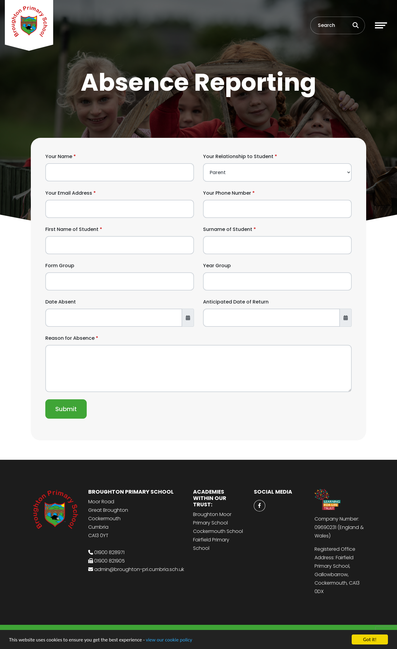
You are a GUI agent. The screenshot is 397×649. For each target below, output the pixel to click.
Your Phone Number (227, 193)
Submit (66, 409)
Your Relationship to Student (238, 156)
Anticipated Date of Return (236, 301)
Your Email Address (68, 193)
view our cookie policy (169, 640)
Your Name (58, 156)
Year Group (217, 265)
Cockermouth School (218, 531)
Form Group (59, 265)
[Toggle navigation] (381, 25)
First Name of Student (71, 229)
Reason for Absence (70, 338)
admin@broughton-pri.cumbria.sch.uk (139, 569)
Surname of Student (227, 229)
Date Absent (60, 301)
